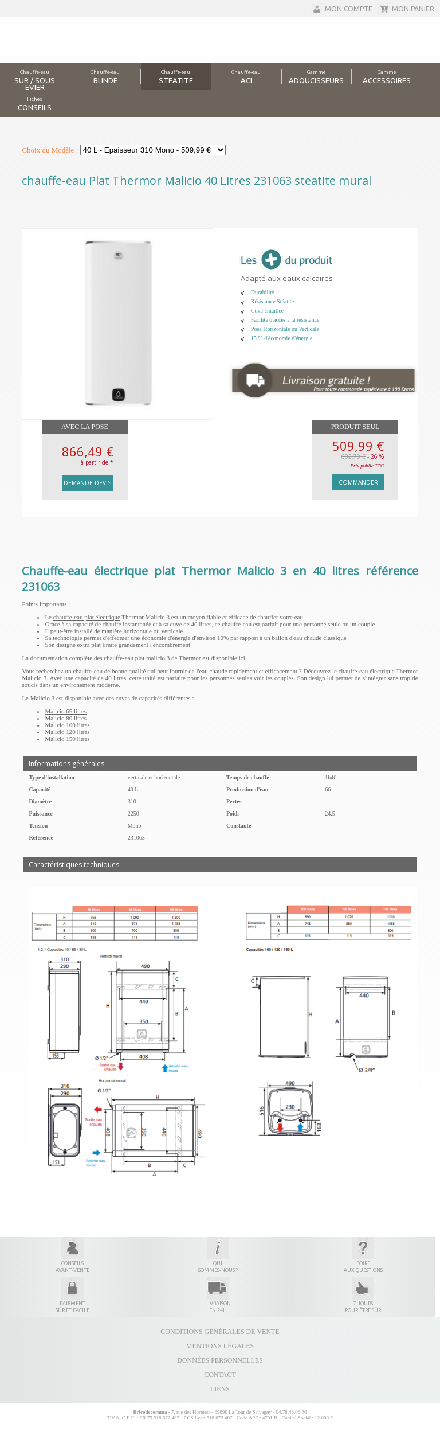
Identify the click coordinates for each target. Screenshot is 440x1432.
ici (242, 657)
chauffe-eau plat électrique (86, 617)
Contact (220, 1375)
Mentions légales (220, 1346)
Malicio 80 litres (66, 718)
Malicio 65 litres (66, 711)
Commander (358, 482)
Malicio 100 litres (67, 724)
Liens (220, 1389)
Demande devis (87, 483)
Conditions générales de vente (219, 1332)
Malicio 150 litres (67, 738)
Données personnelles (220, 1360)
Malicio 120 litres (67, 731)
